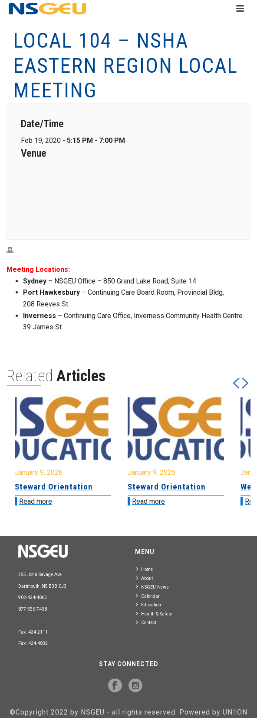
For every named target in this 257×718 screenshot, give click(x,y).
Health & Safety (154, 613)
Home (144, 569)
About (144, 578)
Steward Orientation (54, 487)
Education (148, 604)
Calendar (148, 595)
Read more (35, 501)
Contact (146, 622)
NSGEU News (152, 586)
